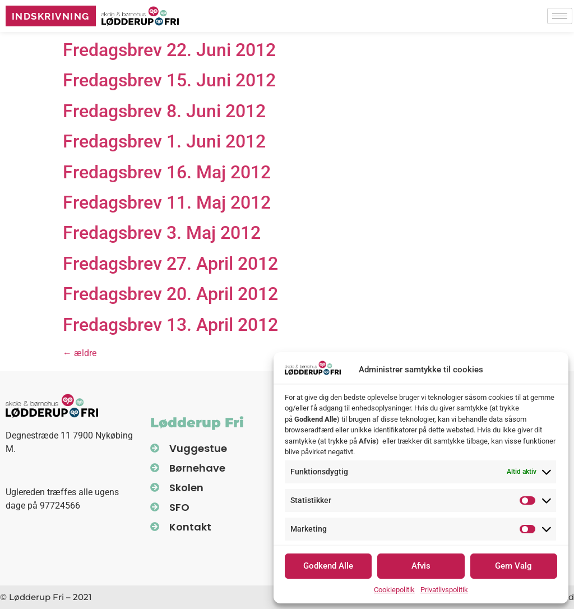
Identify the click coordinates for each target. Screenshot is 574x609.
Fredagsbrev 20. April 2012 (170, 293)
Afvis (420, 566)
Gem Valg (513, 566)
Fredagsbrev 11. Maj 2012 (167, 202)
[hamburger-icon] (559, 18)
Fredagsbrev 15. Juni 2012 (169, 80)
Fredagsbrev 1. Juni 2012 (164, 141)
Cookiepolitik (394, 589)
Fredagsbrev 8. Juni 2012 (164, 111)
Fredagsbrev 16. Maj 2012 (167, 172)
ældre (79, 353)
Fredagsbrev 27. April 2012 (170, 263)
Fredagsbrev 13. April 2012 (170, 324)
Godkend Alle (328, 566)
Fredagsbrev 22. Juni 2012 (169, 50)
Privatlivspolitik (444, 589)
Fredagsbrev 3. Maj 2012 (162, 232)
